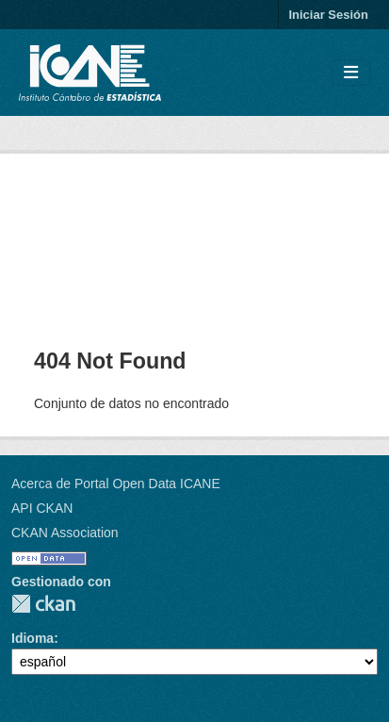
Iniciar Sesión (328, 15)
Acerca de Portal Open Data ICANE (115, 483)
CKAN (43, 604)
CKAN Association (65, 532)
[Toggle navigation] (351, 73)
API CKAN (42, 508)
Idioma (32, 638)
